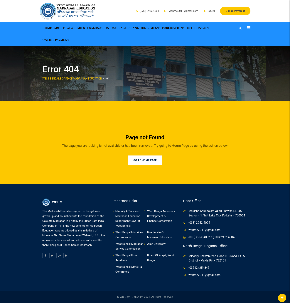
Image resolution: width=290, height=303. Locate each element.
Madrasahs (121, 28)
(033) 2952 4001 (149, 10)
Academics (76, 28)
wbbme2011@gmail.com (183, 10)
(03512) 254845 (198, 267)
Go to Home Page (145, 160)
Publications (173, 28)
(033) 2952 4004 (199, 222)
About (59, 28)
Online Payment (235, 10)
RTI (189, 28)
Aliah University (156, 244)
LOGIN (211, 10)
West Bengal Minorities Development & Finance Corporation (161, 216)
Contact (202, 28)
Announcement (146, 28)
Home (47, 28)
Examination (98, 28)
